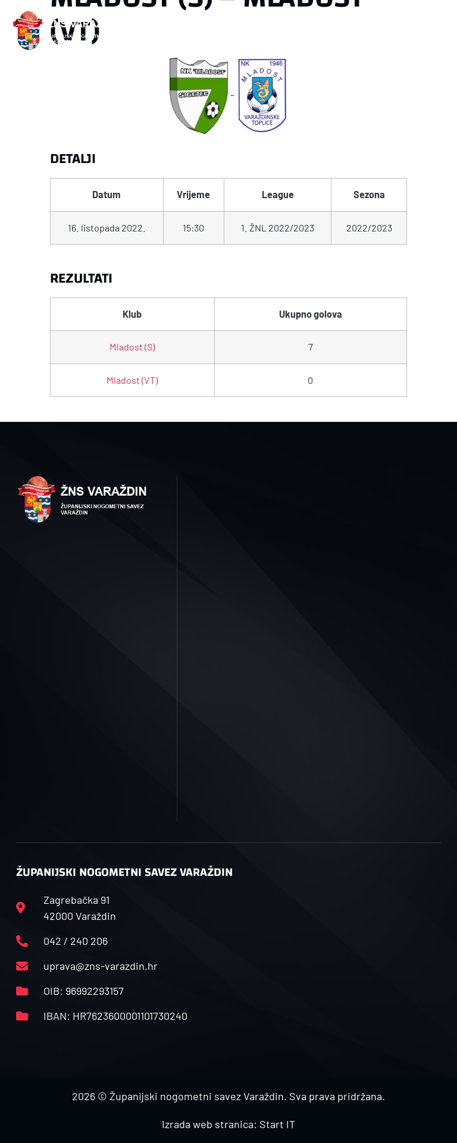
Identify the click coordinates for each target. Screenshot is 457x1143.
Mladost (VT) (132, 380)
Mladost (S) (132, 346)
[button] (154, 30)
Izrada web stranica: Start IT (228, 1124)
